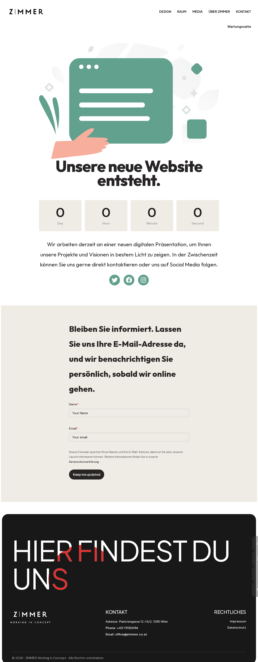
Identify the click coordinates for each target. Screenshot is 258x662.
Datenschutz (236, 628)
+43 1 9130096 (127, 628)
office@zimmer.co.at (131, 634)
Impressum (238, 621)
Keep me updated (86, 474)
